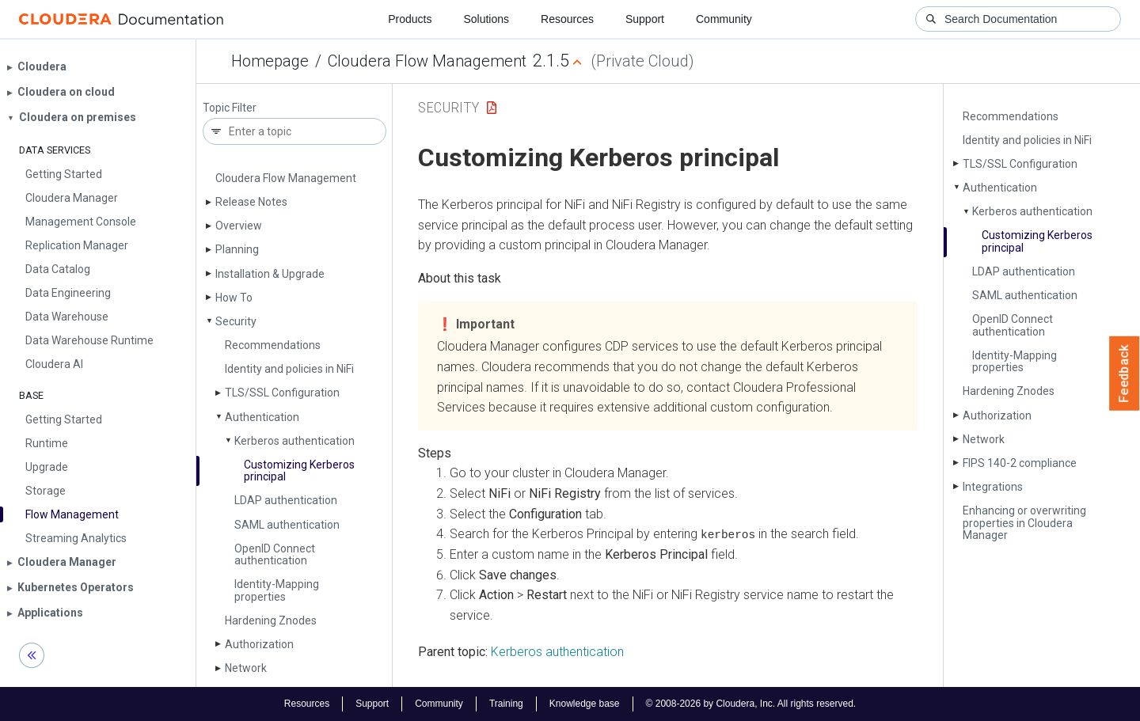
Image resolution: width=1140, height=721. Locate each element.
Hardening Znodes (271, 620)
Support (644, 19)
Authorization (259, 644)
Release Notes (251, 201)
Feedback (1124, 373)
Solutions (486, 19)
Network (246, 668)
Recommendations (273, 345)
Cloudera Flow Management (427, 60)
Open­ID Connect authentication (274, 554)
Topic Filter (229, 108)
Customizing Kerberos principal (299, 470)
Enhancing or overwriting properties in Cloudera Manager (1024, 522)
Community (724, 19)
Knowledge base (584, 703)
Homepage (270, 60)
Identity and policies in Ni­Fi (289, 368)
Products (409, 19)
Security (235, 321)
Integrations (993, 486)
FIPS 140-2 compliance (1020, 463)
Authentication (262, 417)
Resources (567, 19)
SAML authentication (287, 524)
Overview (238, 225)
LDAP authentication (285, 500)
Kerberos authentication (294, 440)
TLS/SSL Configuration (282, 392)
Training (506, 703)
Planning (237, 249)
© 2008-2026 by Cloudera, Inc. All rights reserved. (751, 703)
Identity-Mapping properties (276, 590)
